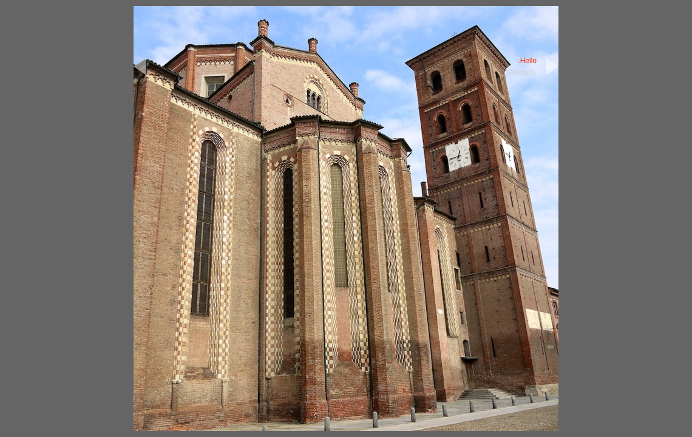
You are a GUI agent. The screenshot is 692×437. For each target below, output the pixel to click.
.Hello (527, 60)
